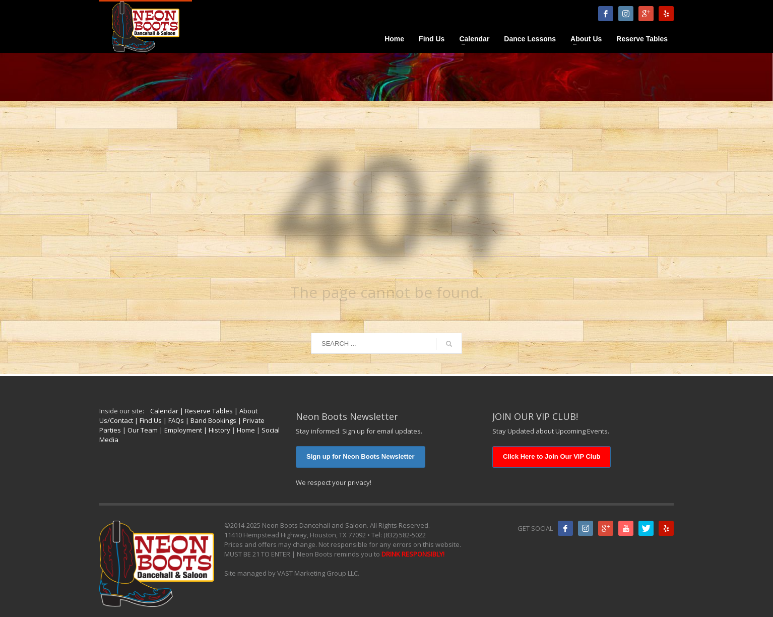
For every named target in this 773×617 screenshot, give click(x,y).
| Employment (180, 430)
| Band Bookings (210, 420)
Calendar (164, 410)
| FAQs (173, 420)
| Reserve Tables (205, 410)
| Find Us (147, 420)
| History (216, 430)
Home (246, 430)
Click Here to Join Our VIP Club (551, 456)
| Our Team (139, 430)
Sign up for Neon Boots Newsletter (360, 456)
